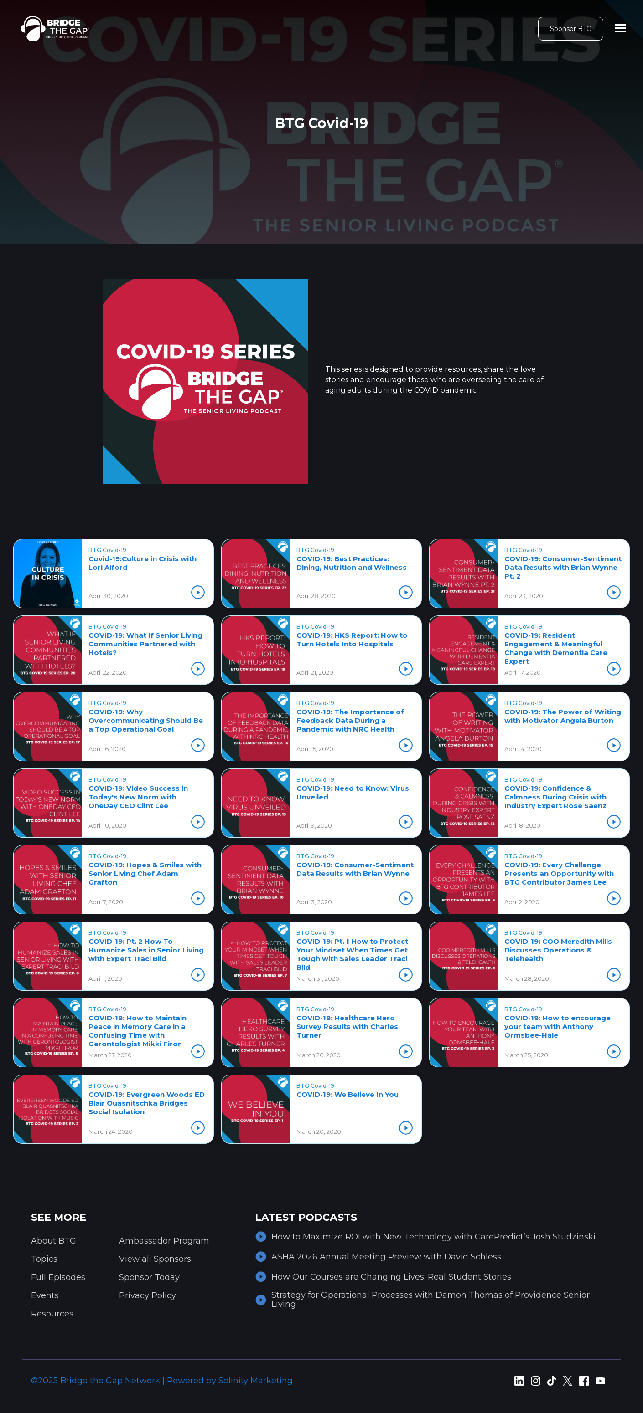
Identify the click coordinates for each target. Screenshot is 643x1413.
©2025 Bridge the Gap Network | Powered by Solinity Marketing (162, 1380)
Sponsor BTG (570, 29)
